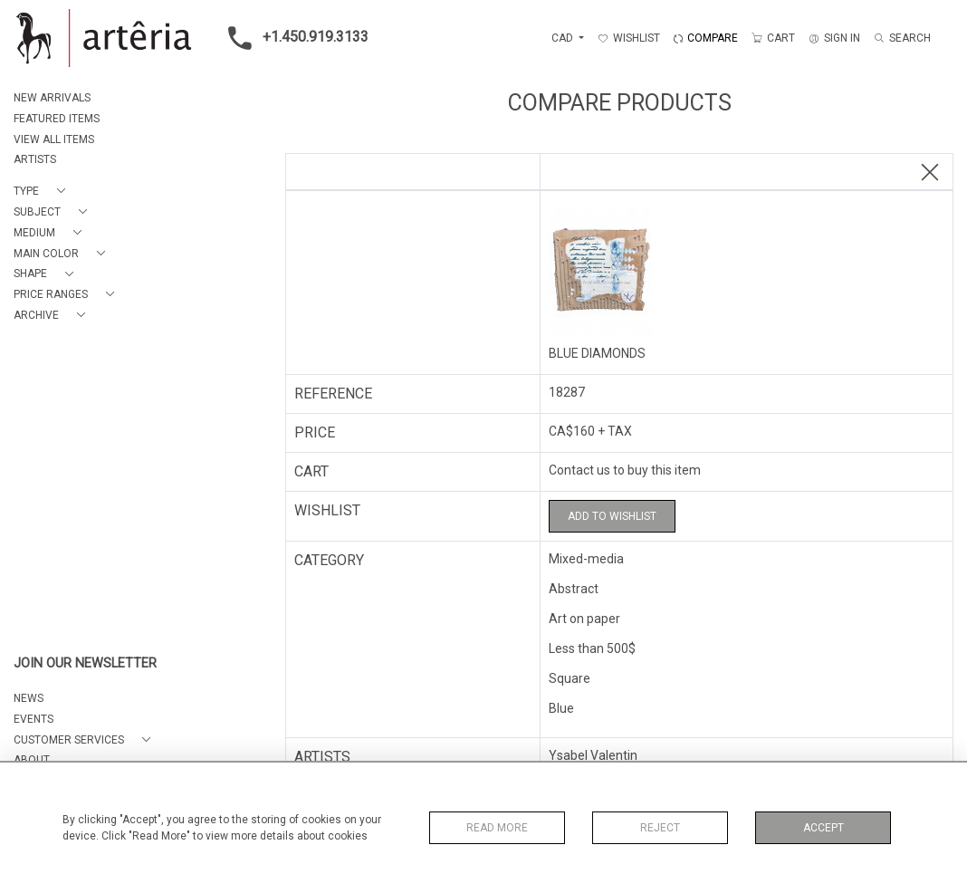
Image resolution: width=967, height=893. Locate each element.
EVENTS (33, 719)
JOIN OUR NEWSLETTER (85, 663)
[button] (43, 191)
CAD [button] (563, 38)
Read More (497, 827)
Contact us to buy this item (625, 470)
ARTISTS (35, 159)
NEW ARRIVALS (52, 97)
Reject (660, 827)
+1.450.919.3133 (293, 38)
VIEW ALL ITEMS (54, 139)
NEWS (28, 698)
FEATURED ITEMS (57, 118)
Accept (823, 827)
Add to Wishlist (612, 516)
